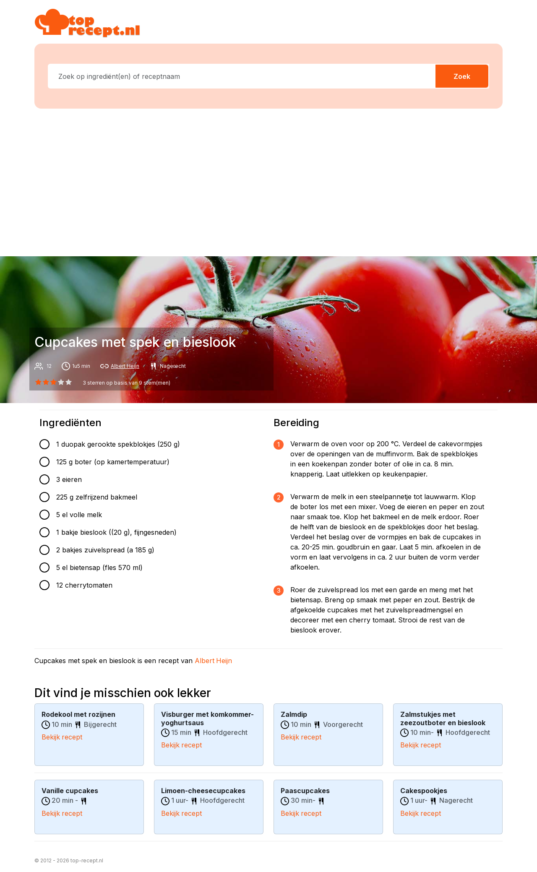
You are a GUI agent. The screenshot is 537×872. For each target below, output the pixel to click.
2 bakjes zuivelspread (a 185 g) (105, 550)
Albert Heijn (125, 366)
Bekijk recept (62, 736)
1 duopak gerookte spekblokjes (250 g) (118, 444)
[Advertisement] (273, 180)
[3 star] (61, 382)
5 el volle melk (79, 514)
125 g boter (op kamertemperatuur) (112, 462)
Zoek (462, 76)
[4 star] (69, 382)
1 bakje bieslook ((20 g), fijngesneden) (116, 532)
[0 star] (38, 382)
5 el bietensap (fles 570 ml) (99, 567)
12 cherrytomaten (84, 585)
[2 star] (53, 382)
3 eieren (69, 479)
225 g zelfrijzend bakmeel (96, 497)
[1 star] (46, 382)
